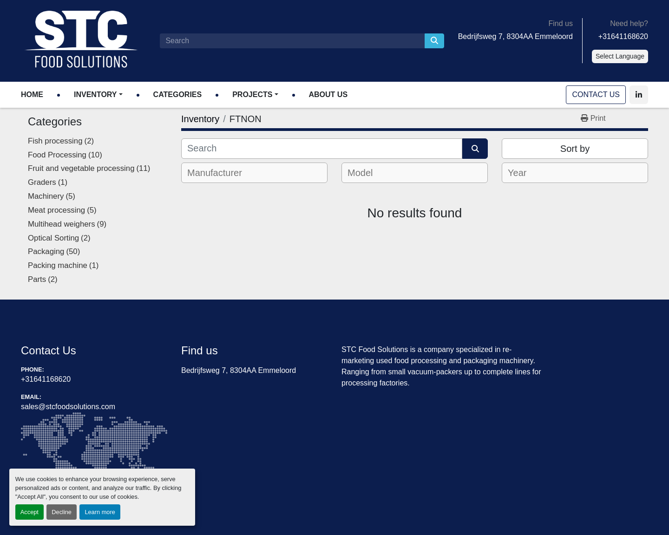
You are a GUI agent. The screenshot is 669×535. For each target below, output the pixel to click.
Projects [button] (252, 94)
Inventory (95, 94)
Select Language (620, 56)
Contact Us (596, 94)
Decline (62, 512)
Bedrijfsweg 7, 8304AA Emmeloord (515, 36)
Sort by (575, 149)
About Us (328, 94)
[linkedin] (639, 94)
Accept (29, 512)
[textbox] (221, 173)
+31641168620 (623, 36)
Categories (177, 94)
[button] (98, 94)
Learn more (100, 512)
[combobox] (254, 173)
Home (32, 94)
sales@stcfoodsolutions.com (68, 407)
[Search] (292, 40)
